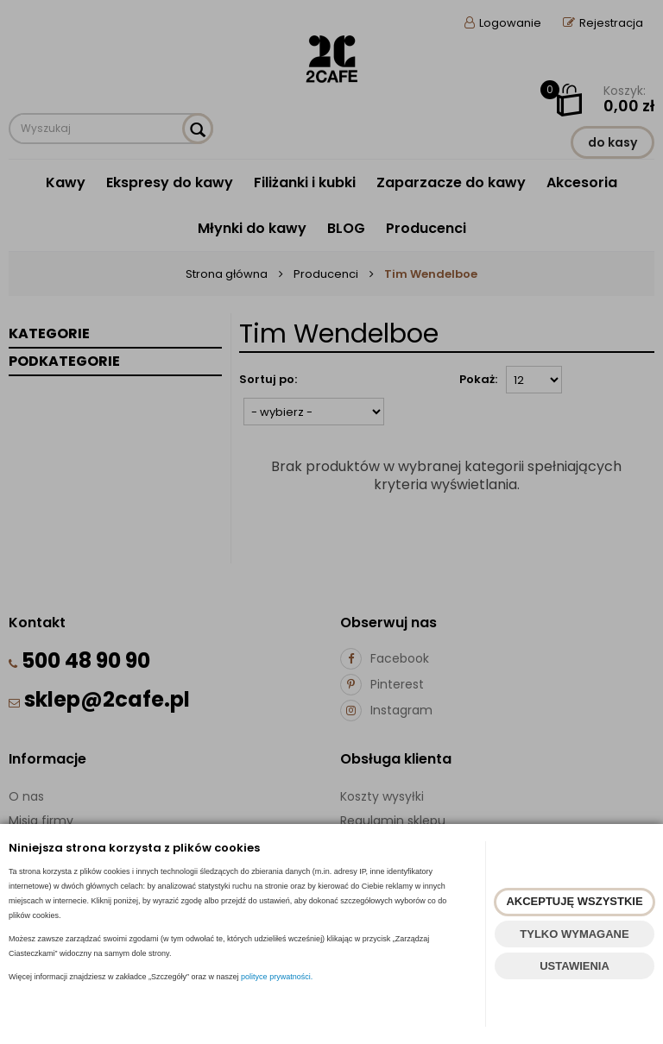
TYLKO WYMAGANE (574, 934)
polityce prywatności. (277, 976)
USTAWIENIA (574, 965)
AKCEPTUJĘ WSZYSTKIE (574, 901)
